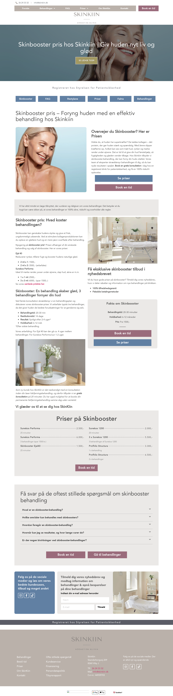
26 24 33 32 (97, 668)
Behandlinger (47, 8)
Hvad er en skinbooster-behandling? (42, 510)
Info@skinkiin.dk (100, 671)
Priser (84, 8)
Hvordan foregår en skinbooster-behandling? (47, 525)
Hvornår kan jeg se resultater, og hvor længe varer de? (53, 532)
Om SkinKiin (104, 8)
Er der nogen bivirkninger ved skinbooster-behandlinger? (54, 540)
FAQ (67, 8)
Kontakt (124, 8)
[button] (86, 510)
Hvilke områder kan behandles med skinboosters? (50, 517)
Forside (25, 8)
